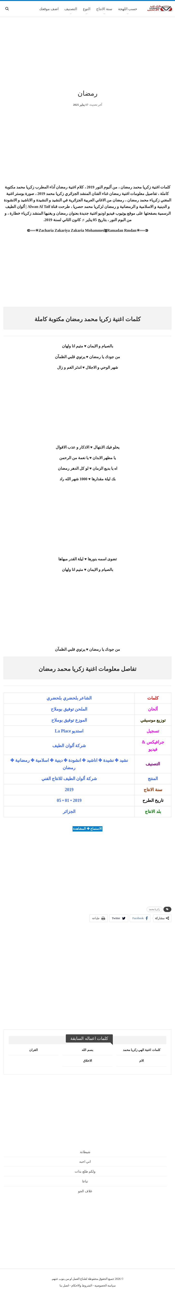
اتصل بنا (64, 1285)
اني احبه (85, 1161)
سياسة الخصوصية (105, 1285)
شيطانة (85, 1152)
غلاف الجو (85, 1191)
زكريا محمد (154, 909)
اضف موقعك (49, 9)
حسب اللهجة (127, 9)
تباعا (85, 1181)
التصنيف (70, 9)
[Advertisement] (87, 52)
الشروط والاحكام (81, 1285)
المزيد (29, 9)
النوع (86, 9)
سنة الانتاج (104, 9)
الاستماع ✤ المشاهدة (87, 829)
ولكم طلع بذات (85, 1171)
